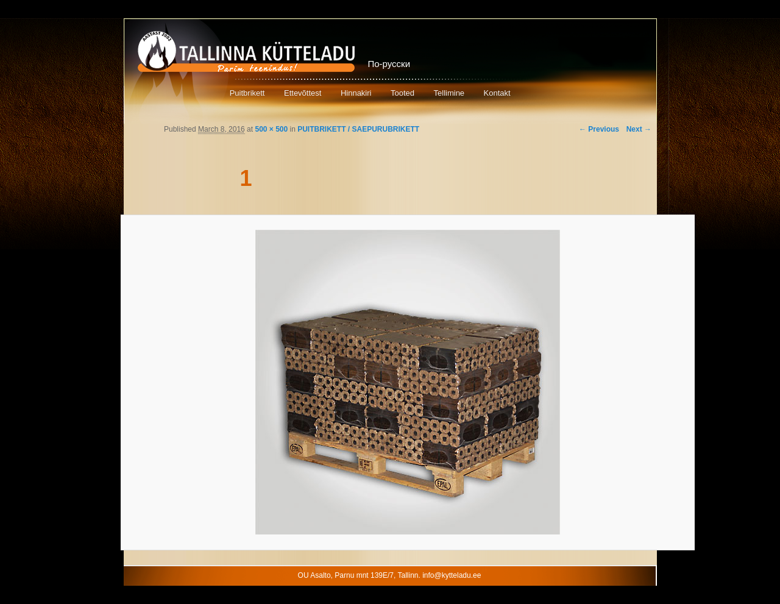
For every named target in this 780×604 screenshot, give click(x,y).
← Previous (599, 129)
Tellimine (449, 93)
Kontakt (497, 93)
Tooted (402, 93)
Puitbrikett (247, 93)
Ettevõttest (302, 93)
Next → (638, 129)
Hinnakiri (356, 93)
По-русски (389, 64)
